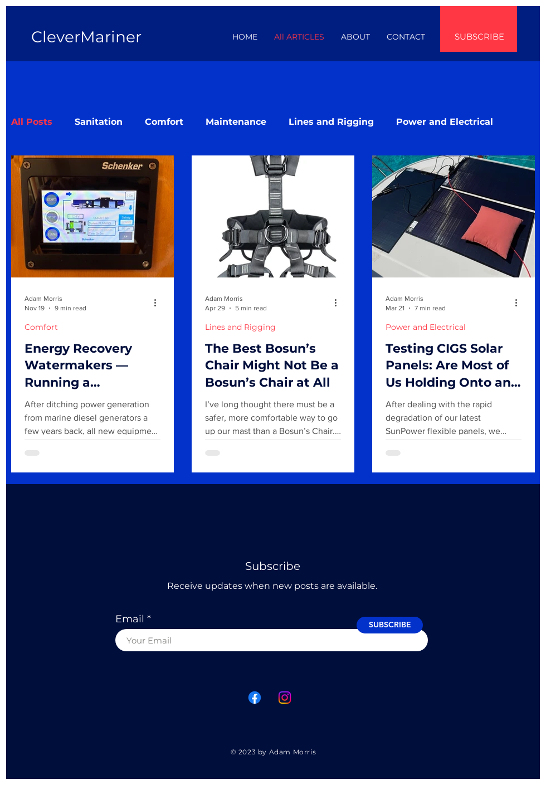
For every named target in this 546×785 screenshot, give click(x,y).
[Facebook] (254, 697)
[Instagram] (284, 697)
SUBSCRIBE (479, 36)
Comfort (164, 121)
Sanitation (99, 121)
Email (129, 619)
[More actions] (158, 302)
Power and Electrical (444, 121)
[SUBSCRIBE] (390, 625)
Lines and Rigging (331, 121)
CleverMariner (86, 36)
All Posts (31, 121)
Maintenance (236, 121)
